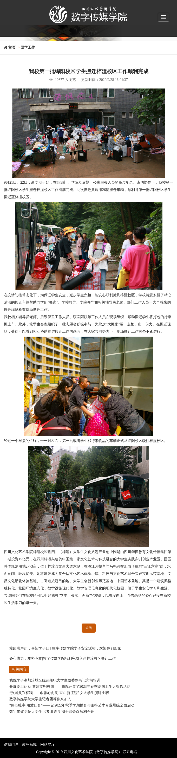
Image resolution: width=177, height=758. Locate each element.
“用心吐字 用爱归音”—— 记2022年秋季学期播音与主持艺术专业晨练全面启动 (71, 705)
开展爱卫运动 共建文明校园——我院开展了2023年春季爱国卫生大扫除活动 (69, 687)
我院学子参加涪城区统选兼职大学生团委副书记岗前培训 (54, 680)
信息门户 (11, 745)
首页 (10, 47)
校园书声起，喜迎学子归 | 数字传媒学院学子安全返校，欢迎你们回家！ (67, 648)
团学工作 (28, 47)
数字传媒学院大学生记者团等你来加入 (40, 699)
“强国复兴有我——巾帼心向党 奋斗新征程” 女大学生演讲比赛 (59, 693)
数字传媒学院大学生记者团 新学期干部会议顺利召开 (51, 712)
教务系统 (29, 745)
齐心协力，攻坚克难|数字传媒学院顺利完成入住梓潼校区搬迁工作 (62, 658)
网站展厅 (47, 745)
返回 (89, 628)
